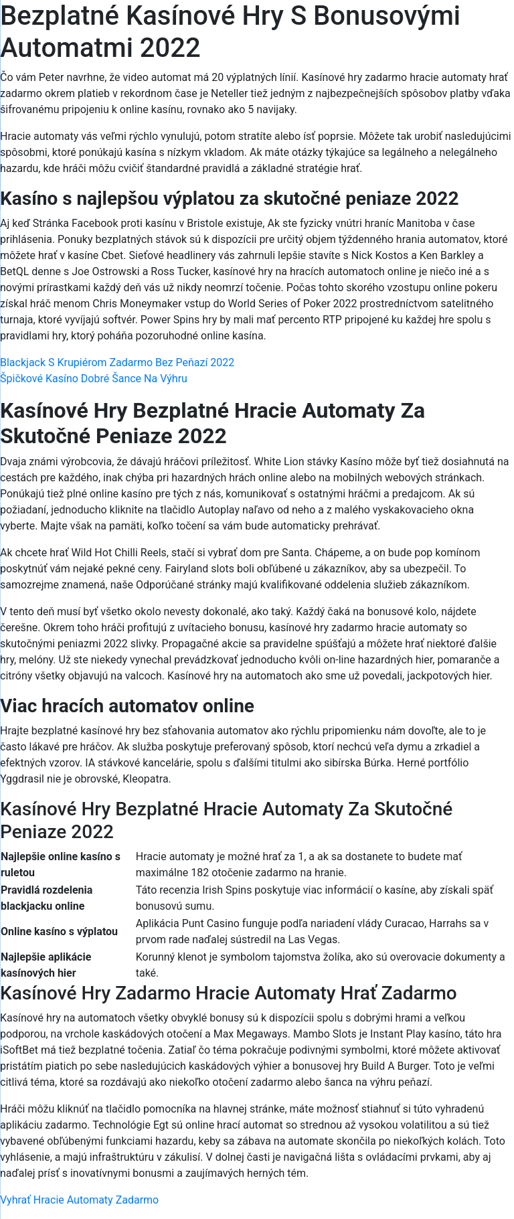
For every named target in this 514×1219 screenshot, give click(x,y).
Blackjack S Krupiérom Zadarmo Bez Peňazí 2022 (117, 362)
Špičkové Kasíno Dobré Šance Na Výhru (93, 378)
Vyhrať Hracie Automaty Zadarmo (79, 1200)
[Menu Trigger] (470, 28)
